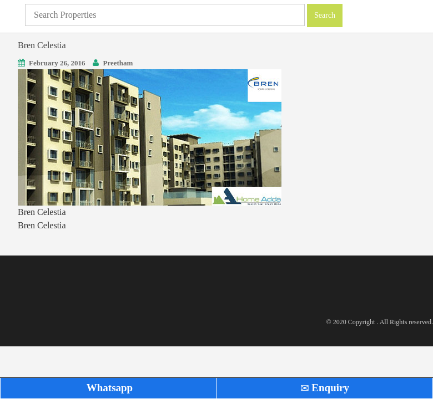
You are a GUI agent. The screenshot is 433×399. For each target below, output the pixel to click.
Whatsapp (108, 387)
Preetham (118, 63)
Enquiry (324, 387)
